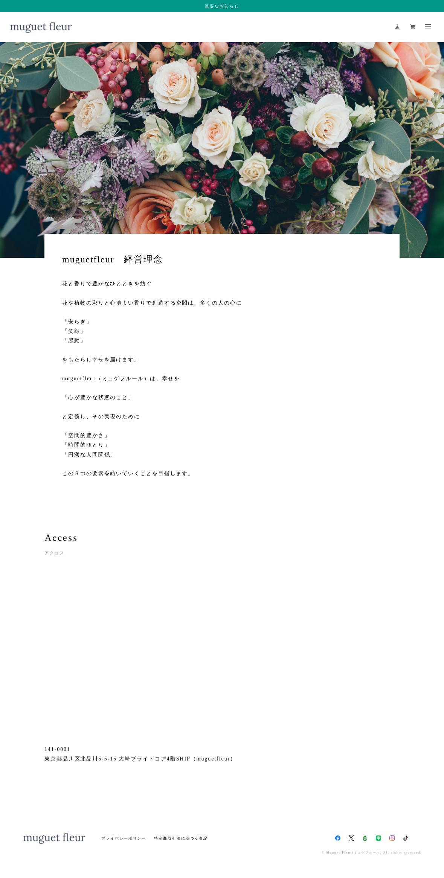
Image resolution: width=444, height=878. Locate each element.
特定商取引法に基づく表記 (181, 838)
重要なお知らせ (222, 6)
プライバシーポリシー (123, 838)
